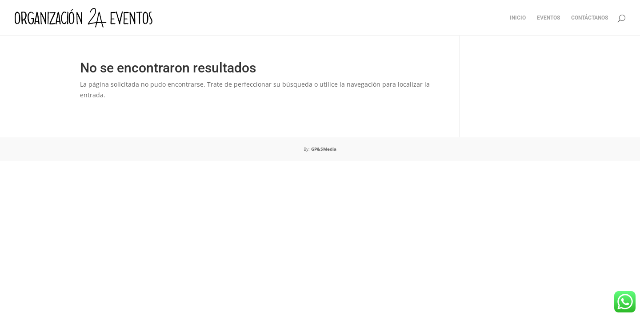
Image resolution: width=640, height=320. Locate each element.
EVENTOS (548, 18)
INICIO (518, 18)
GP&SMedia (323, 149)
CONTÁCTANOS (589, 18)
